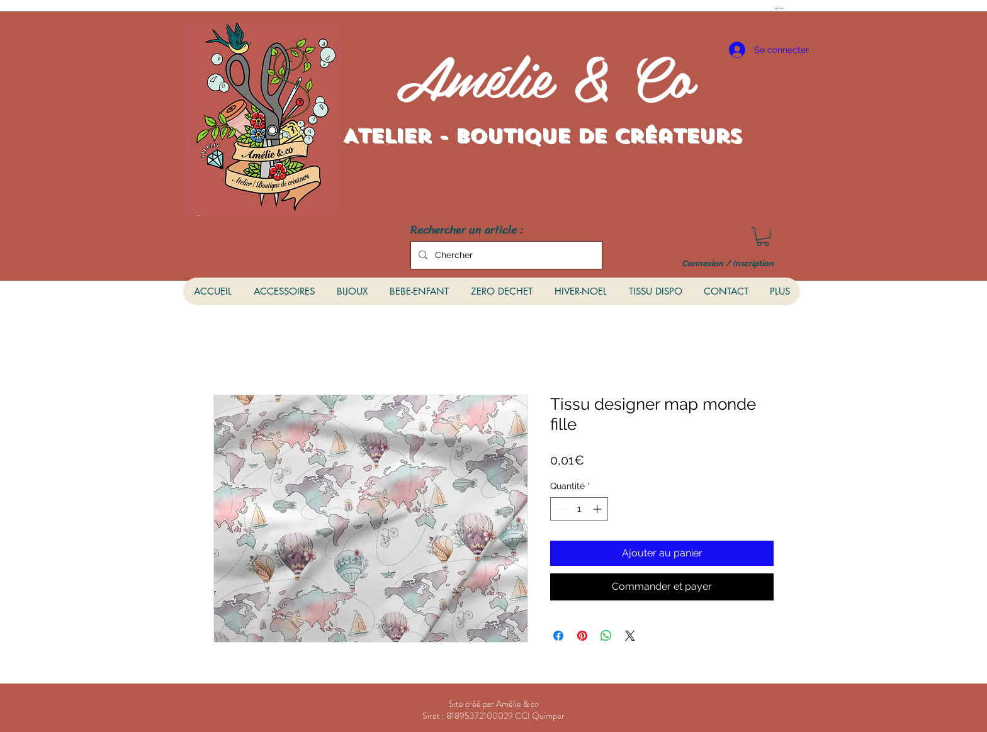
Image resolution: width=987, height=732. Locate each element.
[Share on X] (630, 635)
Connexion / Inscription (728, 263)
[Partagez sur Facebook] (558, 635)
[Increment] (598, 509)
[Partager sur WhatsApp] (606, 635)
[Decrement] (560, 509)
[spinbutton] (579, 509)
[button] (781, 8)
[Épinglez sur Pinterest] (582, 635)
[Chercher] (505, 255)
